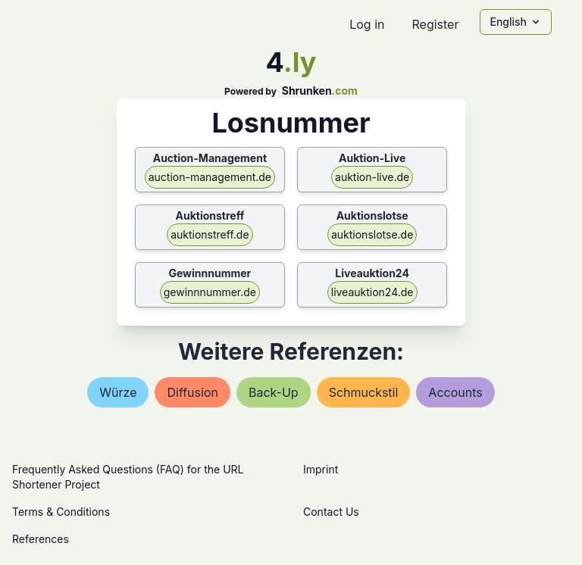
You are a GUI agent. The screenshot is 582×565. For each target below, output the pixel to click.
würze (117, 392)
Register (434, 24)
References (40, 538)
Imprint (320, 469)
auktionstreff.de (210, 234)
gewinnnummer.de (210, 292)
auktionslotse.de (372, 234)
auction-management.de (210, 176)
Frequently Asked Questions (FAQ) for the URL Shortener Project (127, 477)
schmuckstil (364, 392)
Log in (366, 24)
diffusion (192, 392)
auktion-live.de (372, 176)
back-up (274, 392)
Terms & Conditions (61, 511)
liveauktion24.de (372, 292)
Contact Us (331, 511)
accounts (455, 392)
